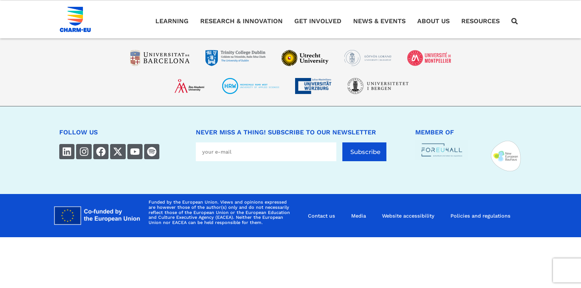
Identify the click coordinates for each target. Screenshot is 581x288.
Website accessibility (408, 216)
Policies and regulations (480, 216)
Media (358, 216)
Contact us (321, 216)
